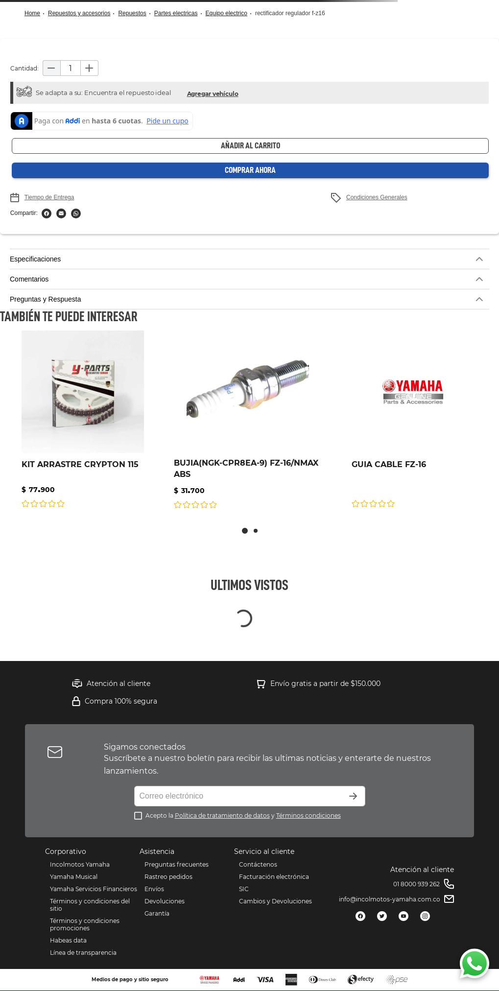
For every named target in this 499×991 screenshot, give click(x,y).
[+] (89, 68)
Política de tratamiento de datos (222, 815)
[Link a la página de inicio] (35, 13)
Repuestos (132, 13)
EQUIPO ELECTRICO (226, 13)
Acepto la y (243, 815)
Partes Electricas (176, 13)
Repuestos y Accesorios (79, 13)
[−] (51, 68)
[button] (212, 92)
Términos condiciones (308, 815)
